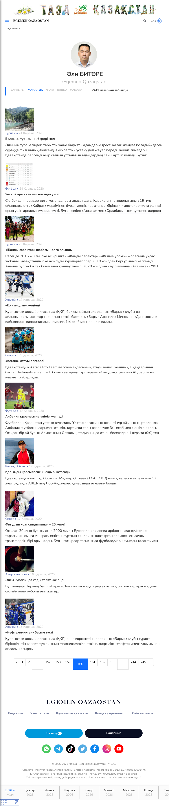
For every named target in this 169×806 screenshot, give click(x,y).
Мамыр (109, 792)
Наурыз (69, 792)
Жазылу (54, 733)
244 (133, 662)
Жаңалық (35, 90)
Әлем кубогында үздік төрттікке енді (34, 580)
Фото (50, 90)
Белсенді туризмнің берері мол (30, 139)
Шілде (148, 792)
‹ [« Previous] (16, 662)
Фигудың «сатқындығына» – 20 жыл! (35, 524)
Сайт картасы (142, 713)
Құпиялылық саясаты (72, 713)
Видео (62, 90)
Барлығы (17, 90)
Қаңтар (29, 792)
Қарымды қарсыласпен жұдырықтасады (37, 472)
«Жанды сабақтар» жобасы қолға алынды (39, 250)
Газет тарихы (39, 713)
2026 (10, 792)
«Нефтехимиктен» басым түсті (29, 632)
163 (112, 662)
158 (58, 662)
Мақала (76, 90)
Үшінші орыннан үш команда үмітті (33, 194)
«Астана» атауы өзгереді (24, 361)
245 (143, 662)
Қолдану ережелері (110, 713)
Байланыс (113, 733)
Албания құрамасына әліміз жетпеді (34, 416)
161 (92, 662)
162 (102, 662)
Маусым (128, 792)
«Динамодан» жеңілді (22, 305)
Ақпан (49, 792)
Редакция (15, 713)
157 (48, 662)
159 (67, 662)
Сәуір (89, 792)
